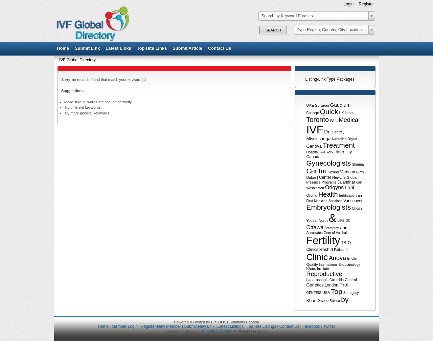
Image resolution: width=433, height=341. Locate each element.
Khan (311, 300)
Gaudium (340, 105)
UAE (310, 105)
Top (336, 291)
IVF (314, 130)
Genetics (314, 284)
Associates (314, 233)
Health (328, 194)
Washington (315, 188)
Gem (327, 233)
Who (334, 121)
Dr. (327, 131)
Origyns (334, 187)
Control (351, 280)
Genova (314, 146)
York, (330, 152)
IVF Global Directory (77, 60)
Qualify (312, 264)
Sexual (333, 172)
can (359, 182)
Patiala (339, 250)
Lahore (350, 113)
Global (352, 177)
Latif (349, 187)
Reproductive (324, 274)
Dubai (311, 177)
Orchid (311, 195)
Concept (312, 113)
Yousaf (311, 220)
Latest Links (118, 48)
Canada (313, 156)
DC (348, 220)
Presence (313, 182)
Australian (339, 139)
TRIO (346, 242)
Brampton (331, 228)
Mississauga (318, 138)
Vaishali (341, 233)
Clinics (312, 249)
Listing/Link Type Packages (330, 79)
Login (349, 4)
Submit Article (187, 48)
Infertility (344, 151)
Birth (360, 172)
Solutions (335, 201)
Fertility (323, 241)
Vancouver (352, 200)
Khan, (311, 269)
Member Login (125, 326)
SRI (322, 152)
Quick (329, 111)
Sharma (358, 164)
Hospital (312, 152)
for (347, 250)
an (360, 195)
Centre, (338, 132)
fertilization (348, 195)
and (344, 227)
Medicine (320, 201)
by (344, 299)
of (333, 233)
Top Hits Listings (261, 326)
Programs (329, 182)
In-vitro (353, 259)
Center (325, 177)
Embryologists (328, 207)
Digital (352, 139)
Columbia (336, 280)
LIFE (340, 220)
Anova (337, 258)
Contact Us (219, 48)
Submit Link (87, 48)
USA (326, 293)
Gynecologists (328, 163)
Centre (316, 171)
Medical (349, 119)
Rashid (326, 249)
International (328, 265)
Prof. (344, 284)
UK (341, 113)
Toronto (317, 119)
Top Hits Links (152, 48)
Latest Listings (231, 326)
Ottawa (314, 227)
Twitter (329, 326)
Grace (323, 300)
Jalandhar (346, 182)
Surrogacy (351, 293)
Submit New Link (199, 326)
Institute (323, 269)
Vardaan (347, 172)
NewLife (339, 177)
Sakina (335, 301)
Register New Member (161, 326)
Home (63, 48)
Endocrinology (349, 265)
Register (366, 4)
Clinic (317, 257)
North (323, 220)
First (309, 201)
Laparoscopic (317, 280)
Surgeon (322, 105)
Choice (357, 208)
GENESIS (313, 293)
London (331, 285)
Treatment (339, 145)
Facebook (311, 326)
